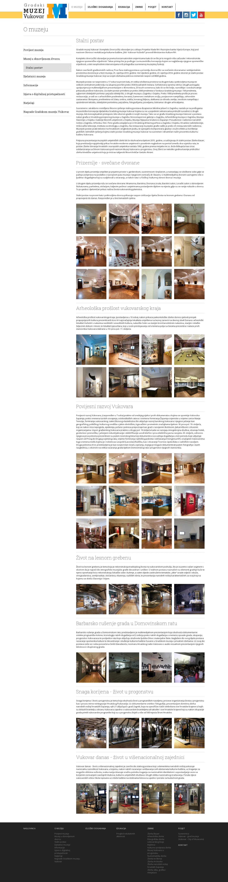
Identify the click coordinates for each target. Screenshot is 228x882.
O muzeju (76, 6)
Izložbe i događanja (100, 6)
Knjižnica (151, 844)
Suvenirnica (183, 833)
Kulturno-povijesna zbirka (159, 847)
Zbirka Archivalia (154, 861)
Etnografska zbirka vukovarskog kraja (155, 840)
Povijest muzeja (33, 50)
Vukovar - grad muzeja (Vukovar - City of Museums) (191, 838)
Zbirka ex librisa (154, 858)
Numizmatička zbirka (156, 856)
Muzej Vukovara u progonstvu (155, 851)
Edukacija (124, 6)
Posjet (152, 6)
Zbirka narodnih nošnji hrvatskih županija (157, 865)
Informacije (30, 85)
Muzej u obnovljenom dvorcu (41, 58)
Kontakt (167, 6)
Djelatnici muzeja (34, 76)
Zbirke (139, 6)
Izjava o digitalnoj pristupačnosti (44, 94)
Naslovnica (29, 828)
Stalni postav (34, 67)
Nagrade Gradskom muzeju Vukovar (46, 111)
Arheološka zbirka (155, 836)
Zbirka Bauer (153, 833)
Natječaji (28, 103)
